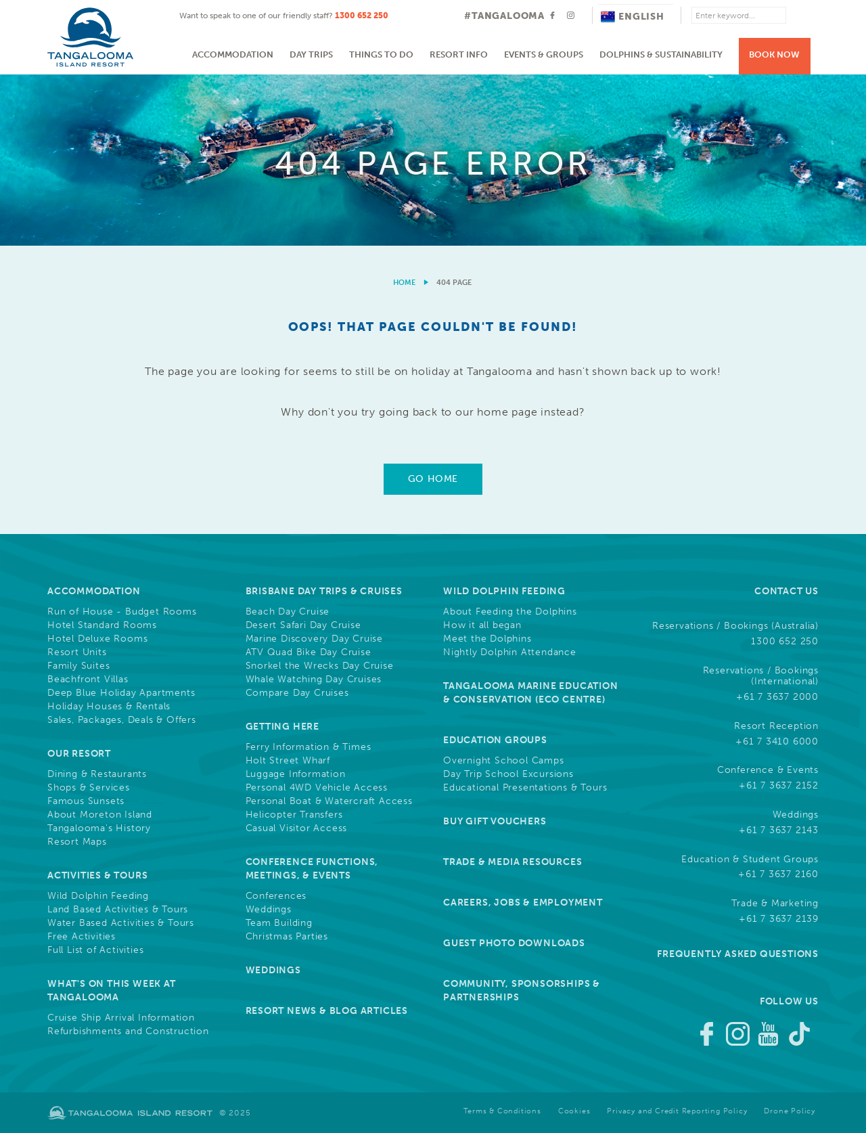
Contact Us (786, 591)
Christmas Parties (287, 936)
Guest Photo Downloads (514, 943)
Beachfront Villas (88, 679)
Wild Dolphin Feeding (98, 896)
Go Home (433, 479)
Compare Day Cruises (297, 693)
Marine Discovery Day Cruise (315, 639)
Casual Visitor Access (297, 828)
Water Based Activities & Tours (120, 923)
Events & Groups (543, 54)
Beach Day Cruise (288, 611)
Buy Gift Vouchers (495, 821)
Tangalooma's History (99, 828)
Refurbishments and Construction (128, 1031)
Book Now (774, 54)
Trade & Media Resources (512, 862)
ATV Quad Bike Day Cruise (308, 652)
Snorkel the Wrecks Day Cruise (320, 666)
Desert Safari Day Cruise (303, 625)
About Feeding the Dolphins (510, 611)
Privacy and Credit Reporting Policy (677, 1111)
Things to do (381, 54)
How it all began (482, 625)
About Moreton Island (99, 814)
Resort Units (77, 652)
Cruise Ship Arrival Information (121, 1018)
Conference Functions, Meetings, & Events (312, 868)
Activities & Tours (97, 875)
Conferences (276, 896)
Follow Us (789, 1001)
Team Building (279, 923)
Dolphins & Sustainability (661, 54)
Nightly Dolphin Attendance (509, 652)
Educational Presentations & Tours (525, 787)
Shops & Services (88, 787)
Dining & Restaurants (97, 774)
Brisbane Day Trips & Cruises (324, 591)
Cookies (574, 1111)
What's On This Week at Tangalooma (111, 990)
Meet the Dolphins (487, 639)
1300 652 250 (361, 15)
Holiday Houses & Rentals (108, 706)
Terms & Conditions (502, 1111)
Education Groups (495, 740)
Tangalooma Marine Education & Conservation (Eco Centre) (530, 692)
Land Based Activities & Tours (117, 909)
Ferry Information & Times (308, 747)
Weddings (269, 909)
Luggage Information (296, 774)
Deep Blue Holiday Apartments (121, 693)
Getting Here (283, 726)
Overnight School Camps (503, 760)
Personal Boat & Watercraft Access (329, 801)
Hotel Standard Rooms (102, 625)
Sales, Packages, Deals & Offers (121, 720)
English (632, 16)
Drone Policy (789, 1111)
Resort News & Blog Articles (327, 1011)
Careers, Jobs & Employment (523, 902)
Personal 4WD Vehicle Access (317, 787)
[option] (433, 160)
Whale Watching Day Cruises (314, 679)
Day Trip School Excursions (508, 774)
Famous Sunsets (85, 801)
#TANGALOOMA (504, 16)
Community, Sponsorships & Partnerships (521, 990)
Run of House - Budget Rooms (122, 611)
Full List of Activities (95, 950)
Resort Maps (77, 842)
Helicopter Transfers (294, 814)
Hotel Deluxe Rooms (97, 639)
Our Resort (79, 753)
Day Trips (311, 54)
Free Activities (81, 936)
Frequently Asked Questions (738, 954)
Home (404, 282)
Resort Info (459, 54)
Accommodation (232, 54)
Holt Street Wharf (288, 760)
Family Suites (78, 666)
